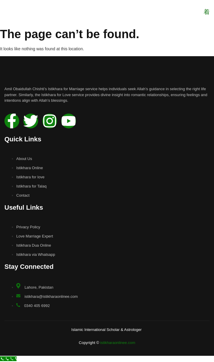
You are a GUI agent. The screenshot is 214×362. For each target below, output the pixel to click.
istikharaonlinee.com (117, 342)
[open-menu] (207, 12)
